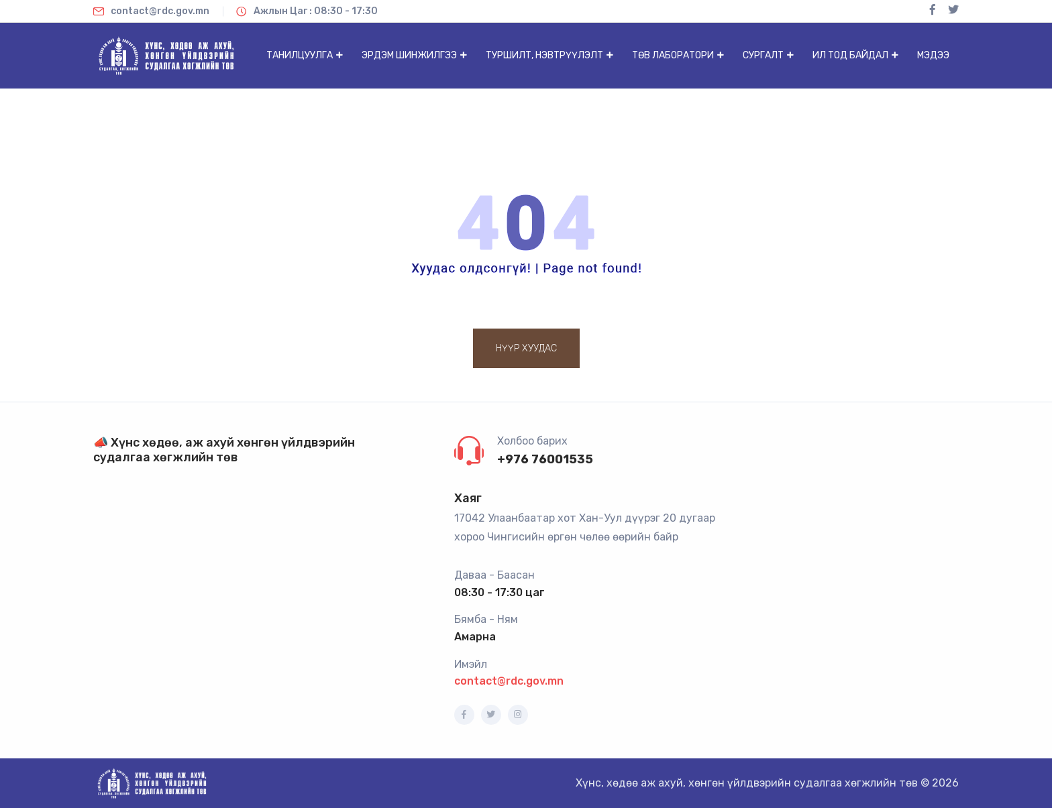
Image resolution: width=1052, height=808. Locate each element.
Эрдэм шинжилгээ (409, 55)
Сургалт (763, 55)
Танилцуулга (299, 55)
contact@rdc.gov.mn (509, 681)
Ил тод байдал (850, 55)
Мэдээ (933, 55)
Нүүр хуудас (526, 348)
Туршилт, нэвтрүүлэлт (544, 55)
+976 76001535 (545, 459)
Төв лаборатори (673, 55)
